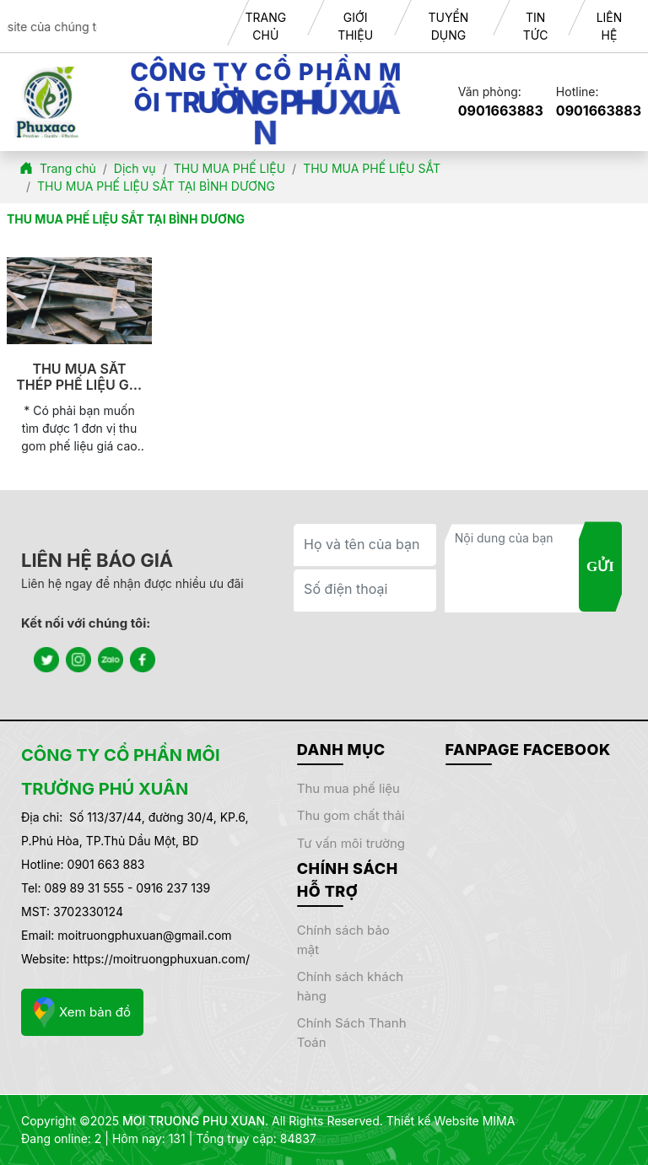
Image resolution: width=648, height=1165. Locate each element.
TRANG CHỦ (265, 26)
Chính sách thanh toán (352, 1032)
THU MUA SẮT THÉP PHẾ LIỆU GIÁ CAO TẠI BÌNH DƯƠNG (79, 377)
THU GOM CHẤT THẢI (351, 815)
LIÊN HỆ (610, 26)
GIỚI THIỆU (355, 26)
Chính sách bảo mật (343, 939)
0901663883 (500, 110)
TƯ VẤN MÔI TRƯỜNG (351, 843)
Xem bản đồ (82, 1012)
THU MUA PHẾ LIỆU (348, 788)
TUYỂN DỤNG (448, 26)
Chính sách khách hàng (350, 986)
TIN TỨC (535, 26)
